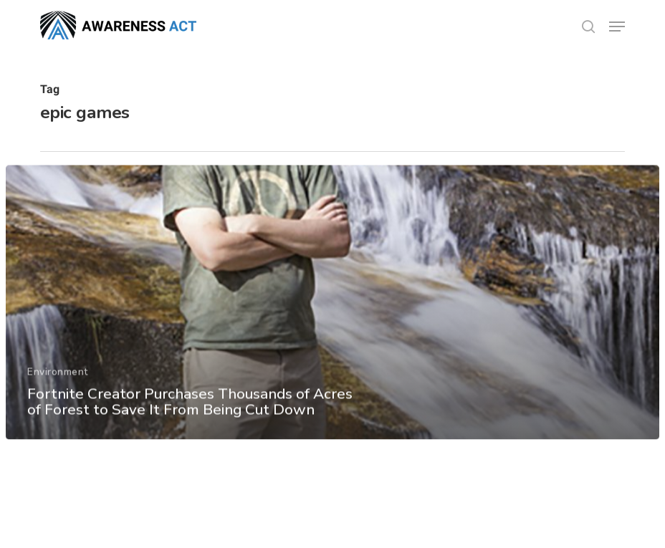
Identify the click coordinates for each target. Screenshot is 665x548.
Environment (57, 376)
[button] (617, 26)
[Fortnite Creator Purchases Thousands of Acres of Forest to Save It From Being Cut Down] (333, 307)
